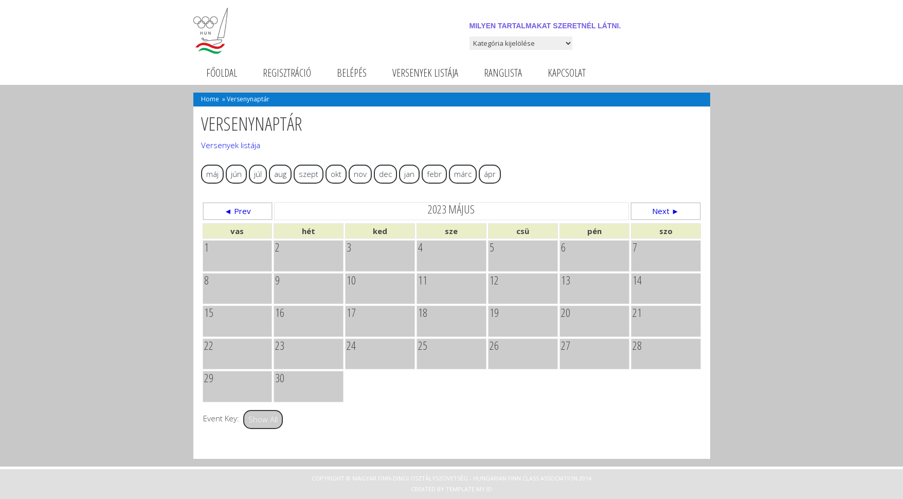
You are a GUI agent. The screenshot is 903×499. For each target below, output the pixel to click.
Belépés (352, 73)
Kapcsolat (567, 73)
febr (434, 174)
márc (463, 174)
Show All (263, 419)
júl (258, 174)
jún (236, 174)
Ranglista (503, 73)
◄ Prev (237, 211)
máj (212, 174)
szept (308, 174)
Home (210, 99)
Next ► (665, 211)
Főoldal (221, 73)
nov (360, 174)
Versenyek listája (425, 73)
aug (280, 174)
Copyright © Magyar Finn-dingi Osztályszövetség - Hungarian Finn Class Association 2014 (451, 478)
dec (385, 174)
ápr (490, 174)
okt (336, 174)
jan (409, 174)
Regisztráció (287, 73)
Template (460, 489)
